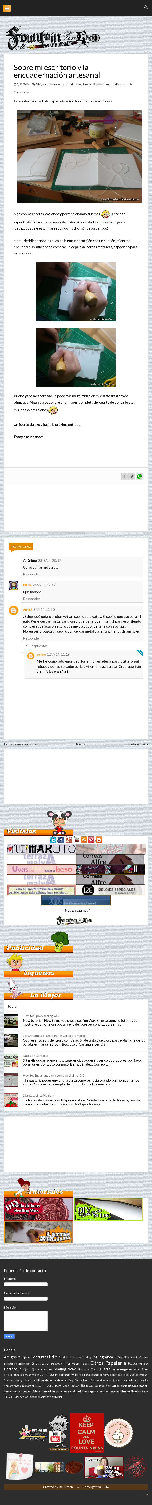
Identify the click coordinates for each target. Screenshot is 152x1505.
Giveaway (40, 1363)
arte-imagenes (122, 1369)
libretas (87, 84)
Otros (97, 1363)
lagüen (75, 1385)
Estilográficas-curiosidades (131, 1357)
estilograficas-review (48, 1380)
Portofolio (13, 1369)
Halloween (56, 1363)
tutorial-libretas (116, 84)
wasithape (31, 1396)
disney (18, 1380)
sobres (104, 1391)
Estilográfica (102, 1357)
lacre (49, 1385)
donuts (28, 1380)
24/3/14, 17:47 (44, 585)
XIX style (96, 1369)
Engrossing (84, 1357)
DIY (38, 84)
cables (35, 1374)
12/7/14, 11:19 (58, 654)
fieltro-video (97, 1380)
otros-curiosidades (125, 1385)
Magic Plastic (80, 1363)
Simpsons (84, 1369)
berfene (41, 654)
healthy (144, 1380)
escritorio (69, 84)
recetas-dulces (77, 1391)
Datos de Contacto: (36, 1055)
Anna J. (27, 609)
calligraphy (49, 1374)
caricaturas (91, 1374)
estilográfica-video (77, 1380)
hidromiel (28, 1385)
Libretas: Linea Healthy (38, 1095)
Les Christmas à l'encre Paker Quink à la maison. (55, 1035)
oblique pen (103, 1385)
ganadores (131, 1380)
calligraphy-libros (71, 1374)
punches (61, 1391)
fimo (108, 1380)
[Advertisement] (76, 776)
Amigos (10, 1357)
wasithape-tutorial (50, 1396)
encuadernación (52, 84)
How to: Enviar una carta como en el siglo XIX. (53, 1075)
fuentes (117, 1380)
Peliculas (143, 1363)
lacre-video (62, 1385)
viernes (19, 1396)
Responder (31, 574)
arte (107, 1369)
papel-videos (32, 1391)
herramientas (12, 1385)
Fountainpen (22, 1363)
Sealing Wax (65, 1369)
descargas (128, 1374)
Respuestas (38, 645)
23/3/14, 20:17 (49, 560)
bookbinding (12, 1374)
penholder (48, 1391)
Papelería (99, 84)
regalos (93, 1391)
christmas (105, 1374)
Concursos (39, 1357)
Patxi (132, 1363)
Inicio (80, 744)
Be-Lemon (66, 1487)
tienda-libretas (131, 1391)
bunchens (25, 1374)
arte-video (141, 1369)
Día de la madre (67, 1357)
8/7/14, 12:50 (44, 609)
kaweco (39, 1385)
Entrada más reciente (20, 744)
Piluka (27, 585)
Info (78, 84)
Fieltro (8, 1363)
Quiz (26, 1369)
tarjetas (115, 1391)
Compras (24, 1357)
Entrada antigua (135, 744)
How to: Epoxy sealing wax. (41, 1016)
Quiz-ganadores (42, 1369)
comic (115, 1374)
